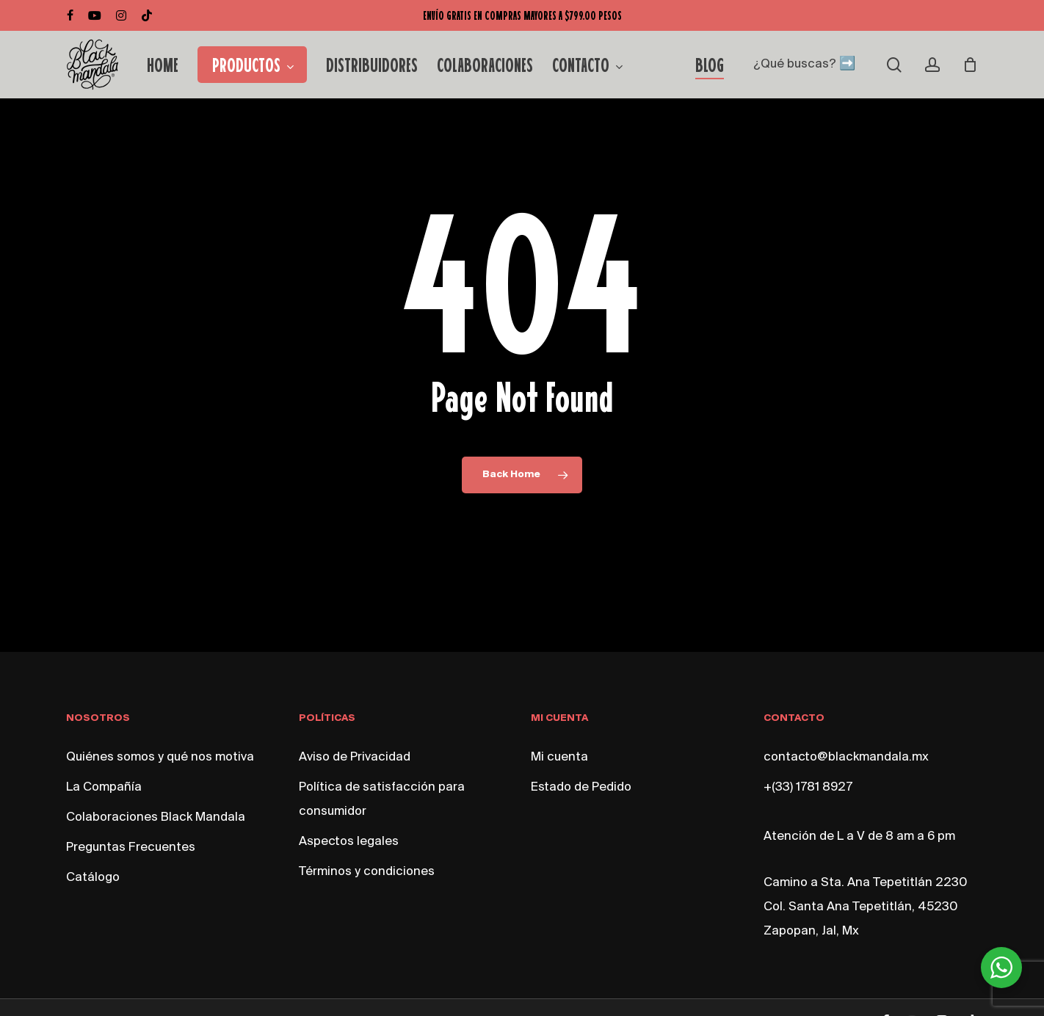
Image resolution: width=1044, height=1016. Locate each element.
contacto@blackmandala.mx (846, 757)
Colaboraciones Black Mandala (155, 817)
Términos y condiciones (367, 872)
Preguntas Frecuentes (130, 847)
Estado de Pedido (581, 787)
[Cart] (970, 65)
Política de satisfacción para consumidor (382, 799)
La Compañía (104, 787)
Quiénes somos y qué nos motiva (160, 757)
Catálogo (93, 878)
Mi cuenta (559, 757)
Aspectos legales (349, 842)
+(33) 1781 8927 (808, 787)
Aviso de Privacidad (354, 757)
